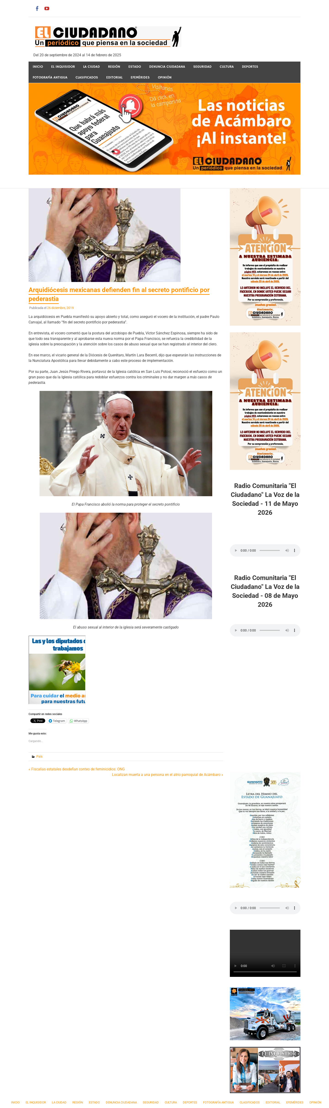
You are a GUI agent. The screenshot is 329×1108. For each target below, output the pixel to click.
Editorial (114, 77)
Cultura (227, 67)
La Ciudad (91, 67)
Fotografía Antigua (50, 77)
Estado (134, 67)
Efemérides (140, 77)
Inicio (38, 67)
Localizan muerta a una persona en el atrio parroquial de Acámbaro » (167, 774)
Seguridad (202, 67)
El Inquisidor (63, 67)
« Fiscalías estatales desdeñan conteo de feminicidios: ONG (77, 769)
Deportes (250, 67)
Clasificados (87, 77)
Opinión (165, 77)
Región (114, 67)
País (39, 756)
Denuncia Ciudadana (167, 67)
